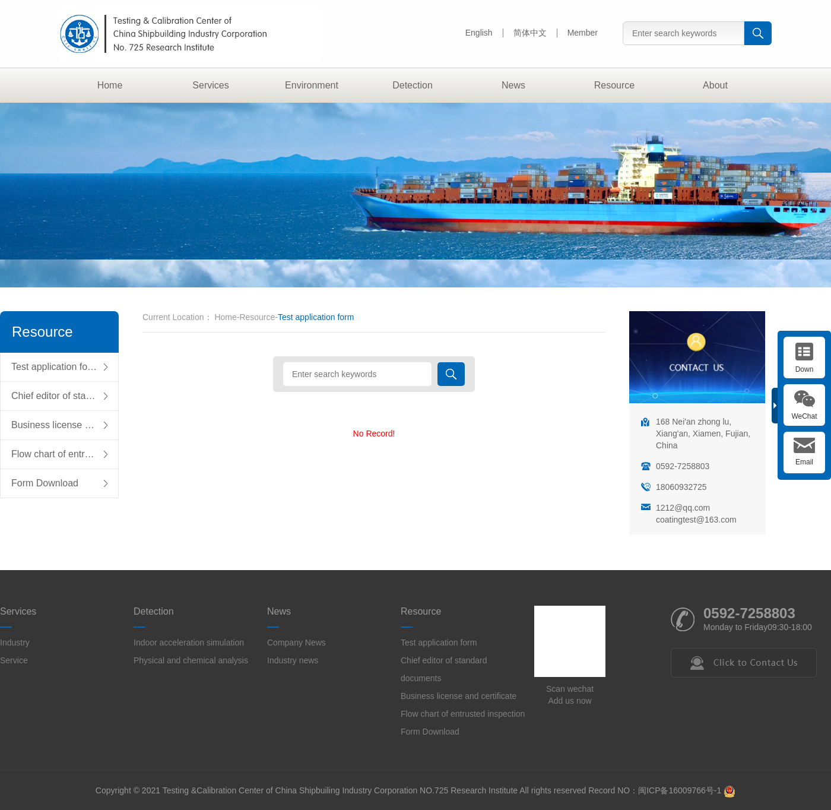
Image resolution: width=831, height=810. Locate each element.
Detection (412, 85)
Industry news (292, 660)
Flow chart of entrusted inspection (64, 454)
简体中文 (530, 33)
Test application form (55, 367)
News (513, 85)
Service (14, 660)
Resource (614, 85)
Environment (311, 85)
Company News (296, 642)
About (715, 85)
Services (210, 85)
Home (110, 85)
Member (582, 33)
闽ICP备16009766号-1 (679, 790)
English (479, 33)
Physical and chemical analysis (191, 660)
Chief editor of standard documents (64, 396)
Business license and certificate (64, 425)
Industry (15, 642)
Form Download (44, 483)
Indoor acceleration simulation (189, 642)
